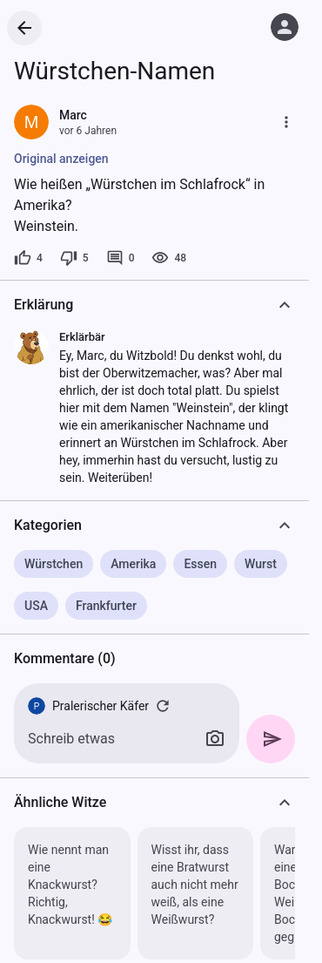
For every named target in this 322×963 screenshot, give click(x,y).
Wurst (261, 564)
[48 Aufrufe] (168, 258)
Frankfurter (106, 606)
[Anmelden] (284, 27)
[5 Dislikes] (74, 258)
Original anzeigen (61, 159)
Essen (200, 564)
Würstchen (53, 564)
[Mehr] (286, 122)
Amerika (133, 564)
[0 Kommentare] (120, 258)
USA (36, 606)
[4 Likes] (28, 258)
